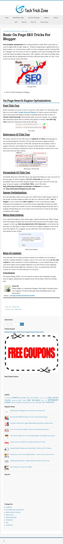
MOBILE (8, 402)
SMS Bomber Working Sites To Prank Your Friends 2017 (27, 410)
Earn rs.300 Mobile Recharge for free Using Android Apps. (29, 417)
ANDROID (15, 398)
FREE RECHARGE (33, 400)
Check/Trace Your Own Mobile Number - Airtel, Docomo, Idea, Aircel (32, 454)
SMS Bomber (32, 402)
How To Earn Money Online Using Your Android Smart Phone (29, 429)
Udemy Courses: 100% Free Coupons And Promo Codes (24, 332)
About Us (33, 22)
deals (45, 398)
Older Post (18, 309)
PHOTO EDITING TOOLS (18, 402)
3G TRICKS (8, 398)
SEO (16, 22)
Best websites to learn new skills (21, 467)
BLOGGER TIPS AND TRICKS (11, 31)
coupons (41, 398)
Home (7, 17)
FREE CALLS (22, 400)
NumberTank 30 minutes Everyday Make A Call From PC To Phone (31, 448)
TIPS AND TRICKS (41, 402)
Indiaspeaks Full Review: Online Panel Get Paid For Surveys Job (29, 460)
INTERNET (53, 400)
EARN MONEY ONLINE (13, 512)
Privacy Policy (44, 22)
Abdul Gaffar (24, 31)
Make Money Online (18, 17)
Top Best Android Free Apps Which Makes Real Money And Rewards (31, 423)
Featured (14, 400)
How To (44, 400)
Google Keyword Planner (27, 112)
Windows (46, 17)
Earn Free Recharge (33, 17)
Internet (24, 22)
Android (55, 17)
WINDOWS (50, 402)
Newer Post (16, 307)
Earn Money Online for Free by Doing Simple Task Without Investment (32, 435)
